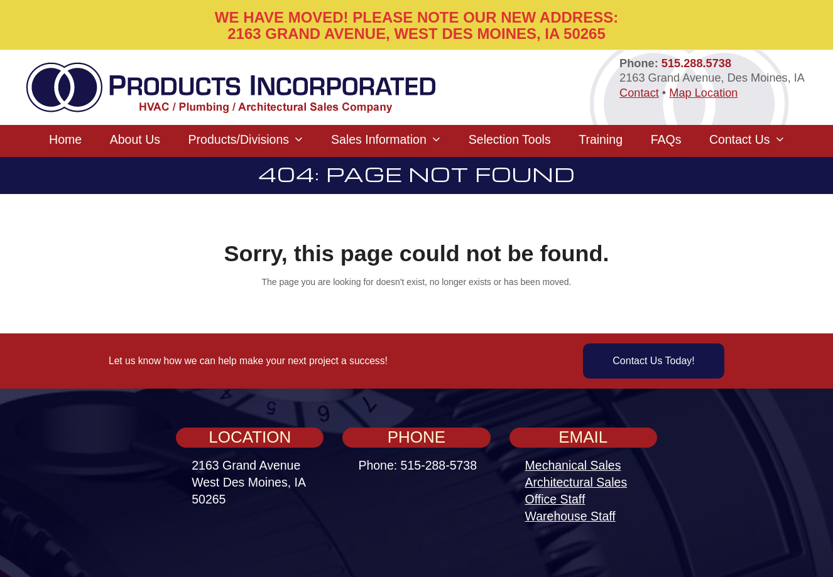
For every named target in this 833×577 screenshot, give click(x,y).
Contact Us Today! (653, 360)
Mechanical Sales (573, 465)
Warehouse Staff (570, 516)
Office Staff (555, 499)
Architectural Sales (576, 482)
